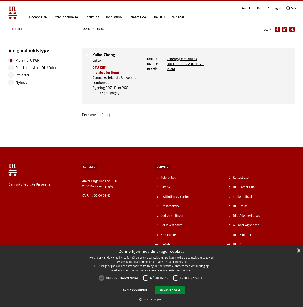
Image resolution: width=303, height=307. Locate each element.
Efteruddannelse (65, 17)
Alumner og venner (246, 225)
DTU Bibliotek (242, 235)
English (277, 8)
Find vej (166, 187)
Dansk (261, 8)
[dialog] (151, 276)
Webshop (167, 244)
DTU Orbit (239, 244)
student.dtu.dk (243, 196)
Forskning (92, 17)
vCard (171, 69)
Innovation (114, 17)
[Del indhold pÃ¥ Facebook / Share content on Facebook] (277, 29)
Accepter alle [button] (170, 289)
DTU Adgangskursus (246, 215)
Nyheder (177, 17)
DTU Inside (240, 206)
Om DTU (159, 17)
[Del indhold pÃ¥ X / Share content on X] (292, 29)
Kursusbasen (241, 177)
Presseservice (170, 206)
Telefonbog (168, 177)
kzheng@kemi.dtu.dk (182, 59)
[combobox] (298, 250)
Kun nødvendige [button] (135, 289)
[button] (41, 29)
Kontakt (247, 8)
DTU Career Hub (244, 187)
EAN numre (168, 235)
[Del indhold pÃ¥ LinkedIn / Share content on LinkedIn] (284, 29)
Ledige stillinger (172, 215)
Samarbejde (137, 17)
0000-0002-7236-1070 (185, 64)
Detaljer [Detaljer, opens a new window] (187, 270)
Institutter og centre (175, 196)
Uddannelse (38, 17)
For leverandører (172, 225)
